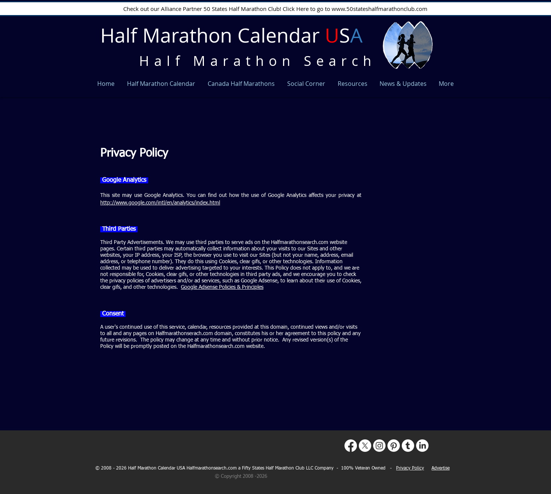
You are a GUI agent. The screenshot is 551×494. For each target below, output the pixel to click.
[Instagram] (379, 445)
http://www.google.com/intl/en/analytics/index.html (160, 203)
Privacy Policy (410, 468)
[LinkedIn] (422, 445)
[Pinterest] (393, 445)
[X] (365, 445)
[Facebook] (350, 445)
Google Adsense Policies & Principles (222, 287)
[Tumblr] (408, 445)
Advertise (441, 468)
